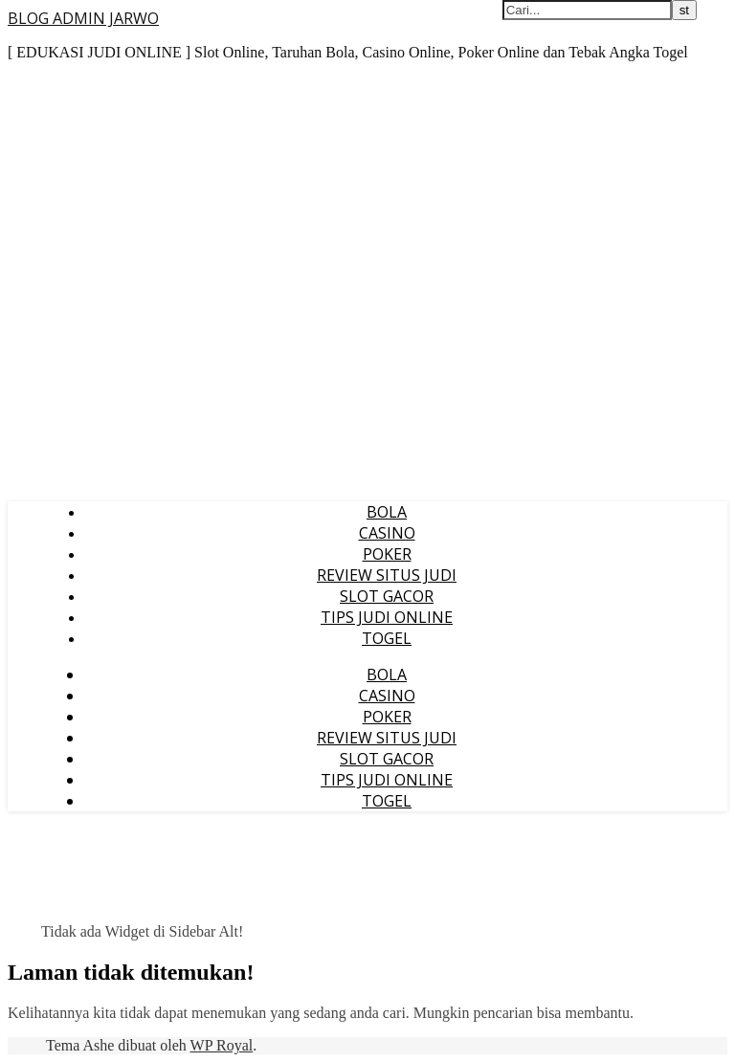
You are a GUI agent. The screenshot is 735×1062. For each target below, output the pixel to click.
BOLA (387, 511)
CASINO (387, 532)
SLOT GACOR (387, 596)
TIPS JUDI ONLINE (387, 617)
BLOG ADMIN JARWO (83, 18)
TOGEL (387, 638)
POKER (387, 553)
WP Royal (222, 1045)
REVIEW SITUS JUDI (387, 575)
